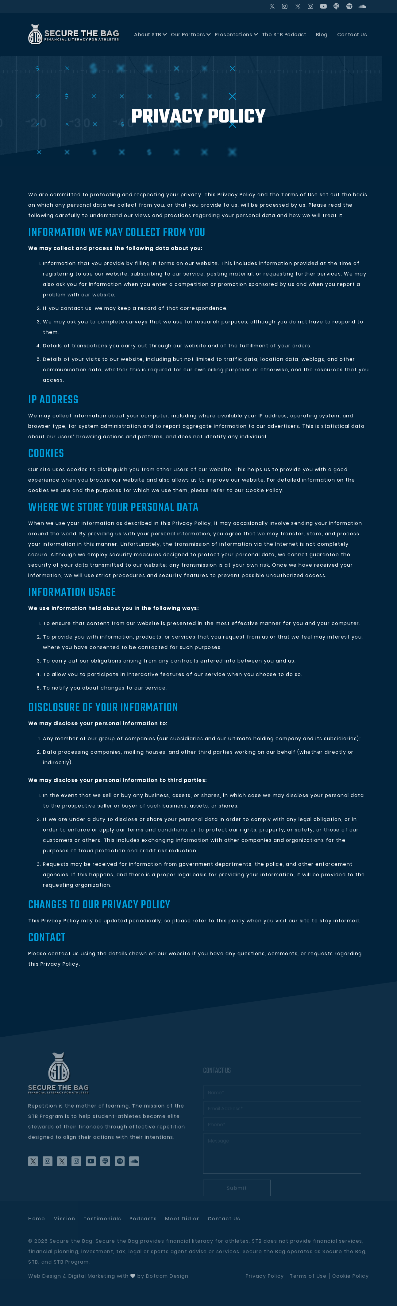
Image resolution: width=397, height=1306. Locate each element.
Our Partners (188, 34)
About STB (147, 34)
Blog (322, 34)
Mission (64, 1218)
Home (36, 1218)
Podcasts (143, 1218)
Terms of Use (308, 1276)
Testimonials (102, 1218)
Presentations (233, 34)
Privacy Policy (265, 1276)
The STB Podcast (284, 34)
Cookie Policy (350, 1276)
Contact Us (352, 34)
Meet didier (182, 1218)
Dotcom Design (167, 1276)
